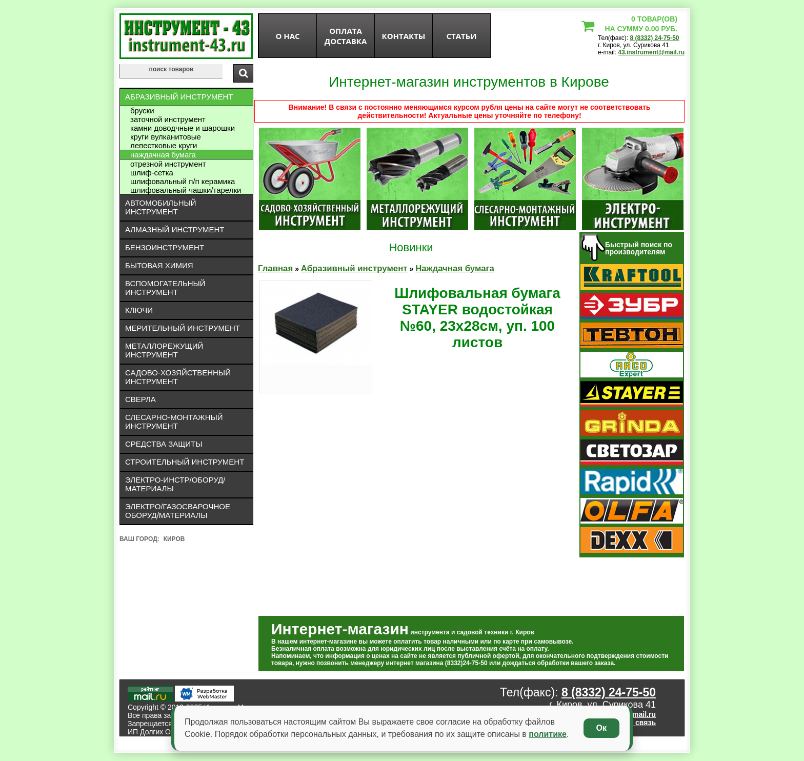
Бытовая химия (159, 265)
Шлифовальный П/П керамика (182, 181)
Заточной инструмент (168, 119)
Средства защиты (164, 443)
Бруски (142, 110)
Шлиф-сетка (151, 172)
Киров (174, 539)
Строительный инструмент (184, 461)
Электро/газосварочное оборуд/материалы (177, 510)
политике (548, 734)
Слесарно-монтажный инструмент (174, 421)
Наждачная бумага (163, 154)
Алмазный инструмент (174, 229)
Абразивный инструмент (179, 96)
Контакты (404, 36)
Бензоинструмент (164, 247)
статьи (461, 36)
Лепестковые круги (163, 145)
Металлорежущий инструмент (164, 350)
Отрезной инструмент (168, 163)
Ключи (139, 310)
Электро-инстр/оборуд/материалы (175, 484)
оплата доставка (346, 36)
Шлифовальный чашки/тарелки (185, 190)
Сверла (140, 399)
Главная (275, 268)
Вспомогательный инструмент (165, 287)
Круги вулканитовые (165, 136)
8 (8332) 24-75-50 (654, 38)
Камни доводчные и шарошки (182, 128)
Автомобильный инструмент (160, 207)
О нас (287, 36)
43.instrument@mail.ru (651, 52)
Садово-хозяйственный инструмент (178, 377)
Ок (601, 728)
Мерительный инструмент (182, 328)
